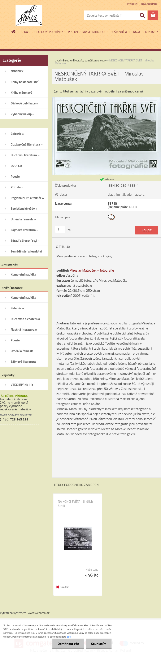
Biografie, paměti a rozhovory (90, 60)
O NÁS (26, 32)
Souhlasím (98, 643)
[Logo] (29, 15)
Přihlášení (132, 4)
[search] (142, 15)
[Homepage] (13, 31)
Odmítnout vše (68, 643)
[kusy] (60, 229)
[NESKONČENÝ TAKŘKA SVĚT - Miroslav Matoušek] (106, 98)
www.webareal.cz (39, 612)
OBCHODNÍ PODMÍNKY (48, 32)
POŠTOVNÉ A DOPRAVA (125, 32)
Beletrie (67, 60)
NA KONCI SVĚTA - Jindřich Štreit (75, 504)
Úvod (58, 60)
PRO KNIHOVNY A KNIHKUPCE (86, 32)
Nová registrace (149, 4)
